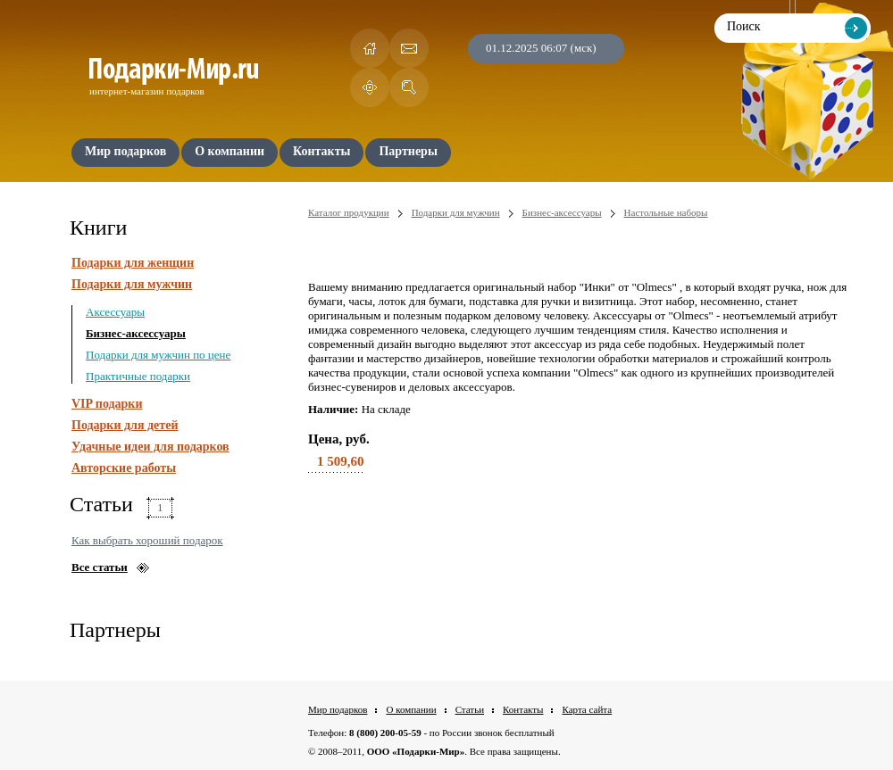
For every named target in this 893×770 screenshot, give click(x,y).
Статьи (469, 709)
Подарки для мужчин (131, 284)
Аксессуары (115, 312)
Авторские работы (123, 468)
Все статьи (99, 567)
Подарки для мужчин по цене (158, 354)
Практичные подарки (138, 376)
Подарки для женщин (132, 262)
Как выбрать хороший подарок (147, 540)
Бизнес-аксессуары (136, 333)
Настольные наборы (666, 212)
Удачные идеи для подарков (150, 446)
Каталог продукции (348, 212)
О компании (411, 709)
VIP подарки (107, 403)
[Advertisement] (578, 562)
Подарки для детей (124, 425)
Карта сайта (587, 709)
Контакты (523, 709)
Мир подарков (337, 709)
